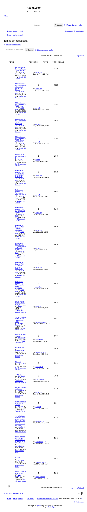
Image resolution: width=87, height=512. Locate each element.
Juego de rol (19, 374)
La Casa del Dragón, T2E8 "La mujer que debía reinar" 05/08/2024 (19, 174)
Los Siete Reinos (20, 328)
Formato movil (19, 347)
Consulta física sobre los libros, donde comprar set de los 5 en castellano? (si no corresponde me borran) (20, 420)
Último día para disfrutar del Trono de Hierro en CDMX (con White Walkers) (20, 440)
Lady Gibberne (18, 475)
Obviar (6, 16)
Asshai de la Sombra (19, 356)
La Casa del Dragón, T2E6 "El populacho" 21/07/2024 (20, 210)
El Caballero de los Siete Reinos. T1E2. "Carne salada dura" (20, 139)
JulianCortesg (19, 446)
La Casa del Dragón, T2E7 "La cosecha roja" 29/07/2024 (20, 192)
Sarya (20, 306)
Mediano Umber (19, 324)
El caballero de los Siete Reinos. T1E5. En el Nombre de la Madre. (20, 87)
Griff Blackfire (22, 376)
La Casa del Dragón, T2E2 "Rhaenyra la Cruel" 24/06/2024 (19, 285)
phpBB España (52, 507)
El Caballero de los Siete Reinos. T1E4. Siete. (20, 104)
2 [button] (72, 55)
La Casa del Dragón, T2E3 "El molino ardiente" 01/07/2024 (19, 266)
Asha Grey (38, 72)
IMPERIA (18, 361)
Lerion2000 (21, 363)
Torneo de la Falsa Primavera (20, 311)
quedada (18, 457)
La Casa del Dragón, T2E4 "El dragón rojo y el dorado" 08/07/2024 (20, 246)
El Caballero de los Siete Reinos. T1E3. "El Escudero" (20, 121)
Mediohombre (19, 350)
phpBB (39, 505)
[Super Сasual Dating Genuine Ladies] (20, 302)
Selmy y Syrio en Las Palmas (20, 472)
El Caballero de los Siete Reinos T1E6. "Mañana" (20, 69)
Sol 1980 (20, 406)
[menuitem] (20, 31)
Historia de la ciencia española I (20, 156)
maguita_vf (21, 427)
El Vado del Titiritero (20, 201)
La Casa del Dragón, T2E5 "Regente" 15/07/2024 (19, 228)
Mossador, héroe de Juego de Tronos (20, 403)
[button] (79, 55)
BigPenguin (21, 337)
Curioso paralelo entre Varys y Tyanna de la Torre (20, 319)
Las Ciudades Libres (20, 480)
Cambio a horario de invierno (20, 388)
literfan (20, 159)
